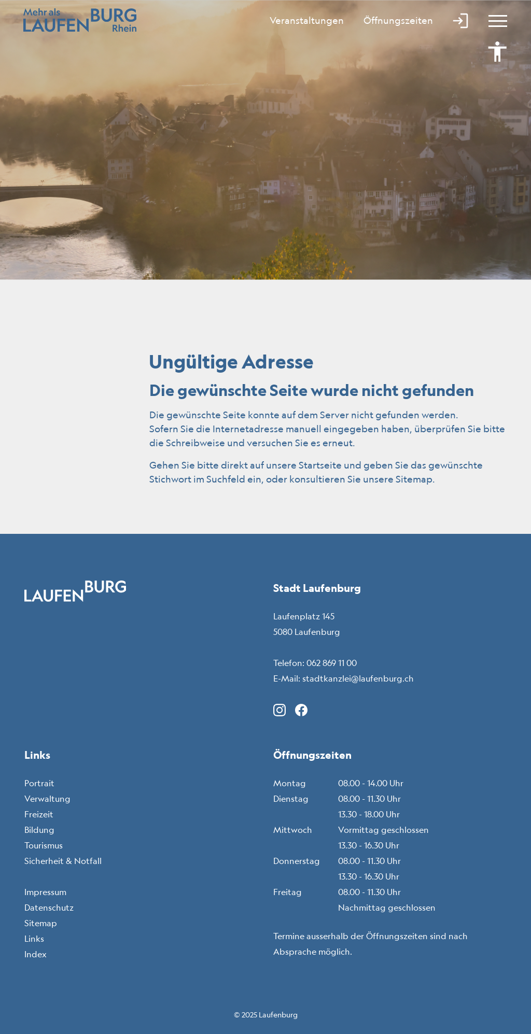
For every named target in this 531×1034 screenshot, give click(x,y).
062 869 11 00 (331, 663)
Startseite (320, 465)
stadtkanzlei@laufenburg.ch (358, 678)
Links (34, 938)
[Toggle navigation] (493, 21)
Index (35, 954)
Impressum (45, 892)
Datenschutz (49, 907)
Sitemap (40, 923)
